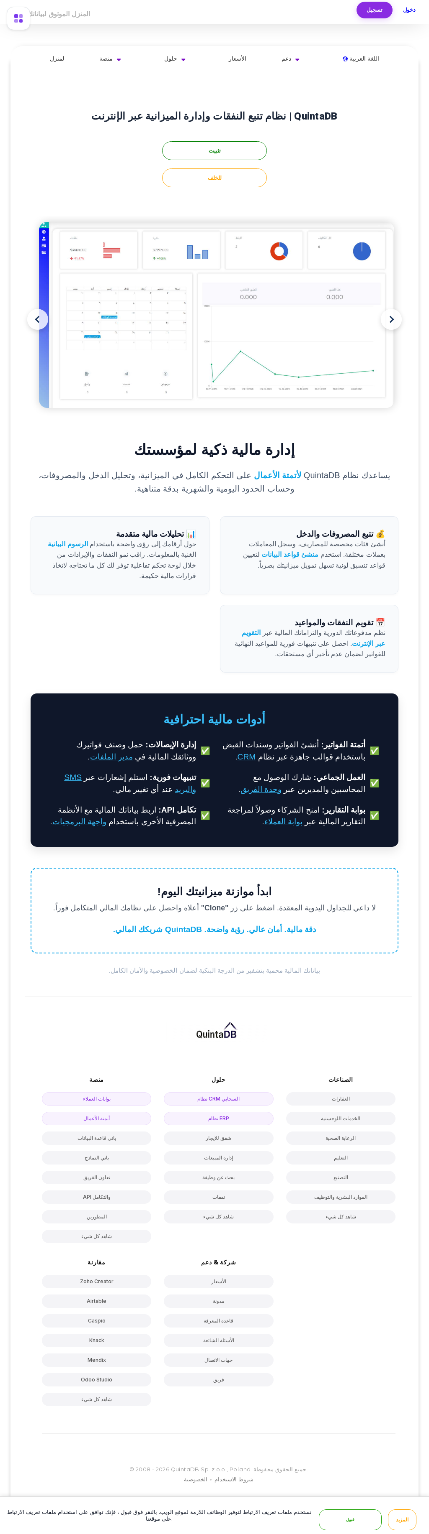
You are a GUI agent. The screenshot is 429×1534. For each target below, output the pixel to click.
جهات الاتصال (218, 1360)
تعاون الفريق (96, 1177)
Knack (96, 1340)
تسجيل (374, 10)
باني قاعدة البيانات (97, 1138)
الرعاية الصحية (341, 1138)
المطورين (97, 1216)
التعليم (341, 1157)
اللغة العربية (361, 58)
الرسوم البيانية (68, 544)
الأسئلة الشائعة (218, 1340)
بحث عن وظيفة (218, 1177)
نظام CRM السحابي (218, 1099)
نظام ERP (218, 1118)
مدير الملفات (111, 756)
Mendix (97, 1360)
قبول (350, 1519)
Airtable (96, 1301)
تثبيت (215, 151)
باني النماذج (97, 1157)
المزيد (402, 1519)
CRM (247, 756)
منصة (106, 58)
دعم (286, 58)
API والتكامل (97, 1197)
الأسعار (237, 58)
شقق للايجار (218, 1138)
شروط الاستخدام (233, 1479)
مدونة (218, 1301)
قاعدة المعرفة (218, 1320)
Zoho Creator (97, 1281)
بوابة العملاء (283, 821)
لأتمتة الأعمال (278, 475)
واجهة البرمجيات (79, 821)
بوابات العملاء (97, 1099)
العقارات (341, 1099)
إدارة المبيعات (218, 1157)
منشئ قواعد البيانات (289, 554)
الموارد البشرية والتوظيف (340, 1197)
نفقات (218, 1197)
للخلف (215, 178)
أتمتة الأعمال (96, 1118)
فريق (218, 1379)
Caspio (97, 1320)
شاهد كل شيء (96, 1236)
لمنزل (57, 58)
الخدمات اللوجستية (340, 1118)
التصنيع (340, 1177)
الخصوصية (195, 1479)
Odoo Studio (96, 1379)
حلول (170, 58)
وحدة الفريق (261, 789)
